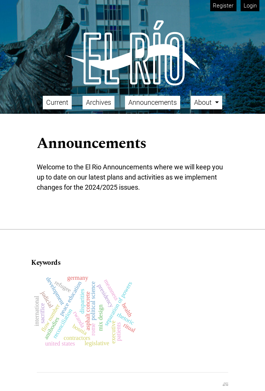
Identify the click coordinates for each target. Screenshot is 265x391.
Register (223, 5)
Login (250, 5)
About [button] (203, 102)
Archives (98, 102)
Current (57, 102)
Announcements (152, 102)
